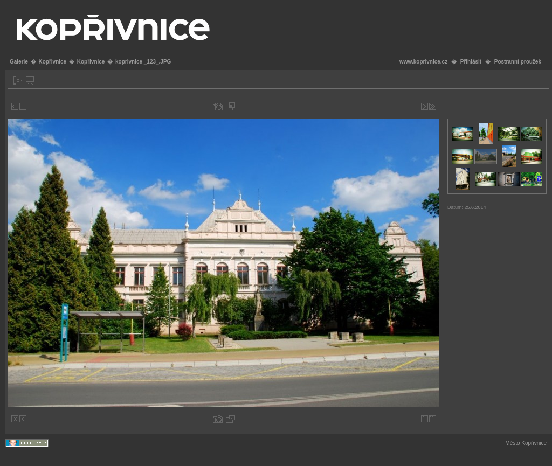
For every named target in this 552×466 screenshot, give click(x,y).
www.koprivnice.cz (423, 62)
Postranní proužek (517, 62)
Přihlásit (470, 62)
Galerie (19, 62)
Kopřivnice (52, 62)
